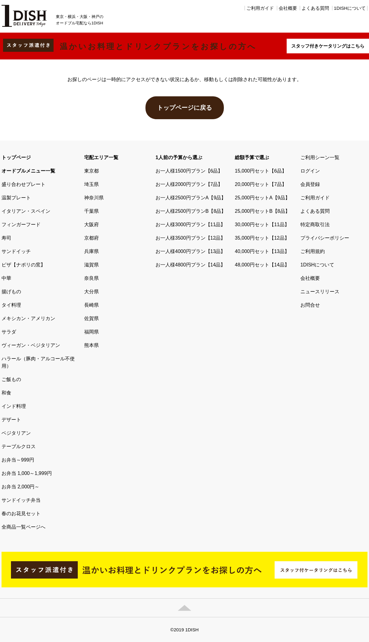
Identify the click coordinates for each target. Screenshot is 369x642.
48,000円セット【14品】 (262, 264)
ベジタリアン (16, 433)
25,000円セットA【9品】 (262, 197)
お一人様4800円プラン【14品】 (190, 264)
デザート (11, 419)
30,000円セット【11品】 (262, 224)
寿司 (6, 238)
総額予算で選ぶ (252, 157)
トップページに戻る (184, 107)
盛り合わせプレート (23, 184)
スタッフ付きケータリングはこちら (327, 45)
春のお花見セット (21, 513)
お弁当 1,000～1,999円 (27, 473)
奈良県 (91, 278)
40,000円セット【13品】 (262, 251)
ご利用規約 (312, 251)
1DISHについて (350, 8)
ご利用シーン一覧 (319, 157)
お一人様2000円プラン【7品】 (189, 184)
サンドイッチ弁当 (21, 500)
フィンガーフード (21, 224)
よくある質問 (315, 8)
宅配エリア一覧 (101, 157)
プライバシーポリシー (324, 238)
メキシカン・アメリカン (28, 318)
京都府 (91, 238)
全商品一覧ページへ (23, 527)
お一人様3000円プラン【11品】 (190, 224)
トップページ (16, 157)
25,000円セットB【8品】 (262, 211)
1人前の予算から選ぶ (179, 157)
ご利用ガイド (260, 8)
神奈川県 (94, 197)
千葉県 (91, 211)
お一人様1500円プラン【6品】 (189, 170)
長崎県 (91, 305)
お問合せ (310, 305)
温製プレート (16, 197)
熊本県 (91, 345)
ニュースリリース (319, 291)
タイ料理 (11, 305)
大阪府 (91, 224)
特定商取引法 (315, 224)
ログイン (310, 170)
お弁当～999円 (18, 459)
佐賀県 (91, 318)
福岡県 (91, 331)
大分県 (91, 291)
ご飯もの (11, 379)
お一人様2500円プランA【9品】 (191, 197)
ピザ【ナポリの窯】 (23, 264)
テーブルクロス (19, 446)
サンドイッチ (16, 251)
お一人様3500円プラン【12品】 (190, 238)
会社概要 (288, 8)
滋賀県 (91, 264)
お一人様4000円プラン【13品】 (190, 251)
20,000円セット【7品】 (261, 184)
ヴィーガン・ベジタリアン (31, 345)
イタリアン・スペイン (26, 211)
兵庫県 (91, 251)
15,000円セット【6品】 (261, 170)
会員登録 (310, 184)
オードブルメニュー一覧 (28, 170)
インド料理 (14, 406)
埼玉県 (91, 184)
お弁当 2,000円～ (20, 486)
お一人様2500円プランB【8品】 (191, 211)
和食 (6, 392)
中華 (6, 278)
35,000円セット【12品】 (262, 238)
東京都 (91, 170)
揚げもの (11, 291)
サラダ (9, 331)
